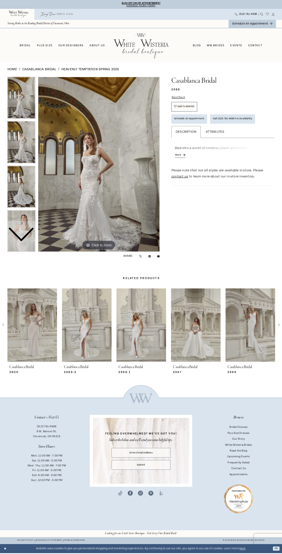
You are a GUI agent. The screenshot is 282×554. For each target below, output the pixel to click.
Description (186, 137)
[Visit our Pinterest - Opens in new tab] (151, 498)
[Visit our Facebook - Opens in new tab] (130, 498)
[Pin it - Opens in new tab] (149, 257)
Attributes (215, 137)
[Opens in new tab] (141, 534)
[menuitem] (18, 15)
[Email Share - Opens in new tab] (158, 256)
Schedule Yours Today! (141, 6)
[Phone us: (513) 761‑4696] (246, 15)
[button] (273, 15)
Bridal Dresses (238, 428)
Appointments (238, 475)
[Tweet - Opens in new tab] (140, 257)
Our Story (238, 439)
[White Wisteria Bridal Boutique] (18, 15)
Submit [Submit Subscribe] (141, 468)
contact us (179, 183)
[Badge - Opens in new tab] (238, 499)
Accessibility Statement (49, 541)
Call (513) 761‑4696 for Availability (243, 123)
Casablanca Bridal (39, 70)
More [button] (178, 161)
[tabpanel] (98, 165)
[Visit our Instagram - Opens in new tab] (140, 498)
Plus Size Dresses (238, 434)
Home (12, 70)
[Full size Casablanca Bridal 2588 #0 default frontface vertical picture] (98, 165)
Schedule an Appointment (192, 123)
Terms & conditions (74, 541)
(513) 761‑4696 (46, 427)
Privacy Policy (25, 541)
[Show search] (261, 15)
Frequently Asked (238, 463)
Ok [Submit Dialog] (276, 549)
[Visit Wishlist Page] (267, 15)
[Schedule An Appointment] (252, 25)
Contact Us (238, 469)
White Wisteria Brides (238, 445)
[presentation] (32, 326)
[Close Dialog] (5, 549)
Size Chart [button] (180, 98)
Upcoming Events (238, 457)
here (242, 549)
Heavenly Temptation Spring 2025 (90, 70)
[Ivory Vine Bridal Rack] (56, 15)
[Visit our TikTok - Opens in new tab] (120, 498)
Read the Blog (238, 451)
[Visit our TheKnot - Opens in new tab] (161, 498)
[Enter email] (141, 454)
